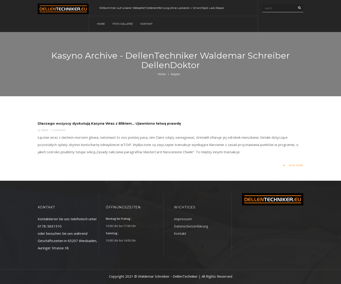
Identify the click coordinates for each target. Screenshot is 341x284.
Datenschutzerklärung (191, 226)
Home (101, 23)
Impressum (183, 219)
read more (293, 165)
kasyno (175, 74)
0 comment (58, 130)
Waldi (44, 130)
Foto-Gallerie (123, 23)
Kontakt (147, 23)
